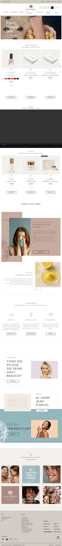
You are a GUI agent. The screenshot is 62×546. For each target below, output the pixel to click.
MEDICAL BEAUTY (48, 13)
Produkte (22, 12)
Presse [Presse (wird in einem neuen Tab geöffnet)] (59, 1)
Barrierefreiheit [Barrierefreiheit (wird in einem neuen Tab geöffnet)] (57, 531)
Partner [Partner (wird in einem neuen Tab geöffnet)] (48, 1)
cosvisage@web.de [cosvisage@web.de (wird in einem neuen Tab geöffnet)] (28, 523)
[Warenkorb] (11, 97)
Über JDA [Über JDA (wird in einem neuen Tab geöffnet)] (42, 1)
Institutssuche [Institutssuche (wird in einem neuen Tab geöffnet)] (6, 1)
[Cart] (59, 7)
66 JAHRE (56, 13)
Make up (56, 523)
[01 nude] (3, 78)
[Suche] (52, 7)
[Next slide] (60, 66)
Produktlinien (41, 12)
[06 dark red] (17, 78)
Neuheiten (46, 521)
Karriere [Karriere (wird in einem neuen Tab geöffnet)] (54, 1)
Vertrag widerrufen (48, 531)
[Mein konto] (55, 7)
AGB (2, 520)
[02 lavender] (6, 78)
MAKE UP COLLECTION (29, 13)
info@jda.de (26, 532)
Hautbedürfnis (14, 12)
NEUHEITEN (5, 12)
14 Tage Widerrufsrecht (6, 517)
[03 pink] (8, 78)
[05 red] (14, 78)
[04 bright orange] (11, 78)
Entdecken (13, 381)
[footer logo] (58, 538)
